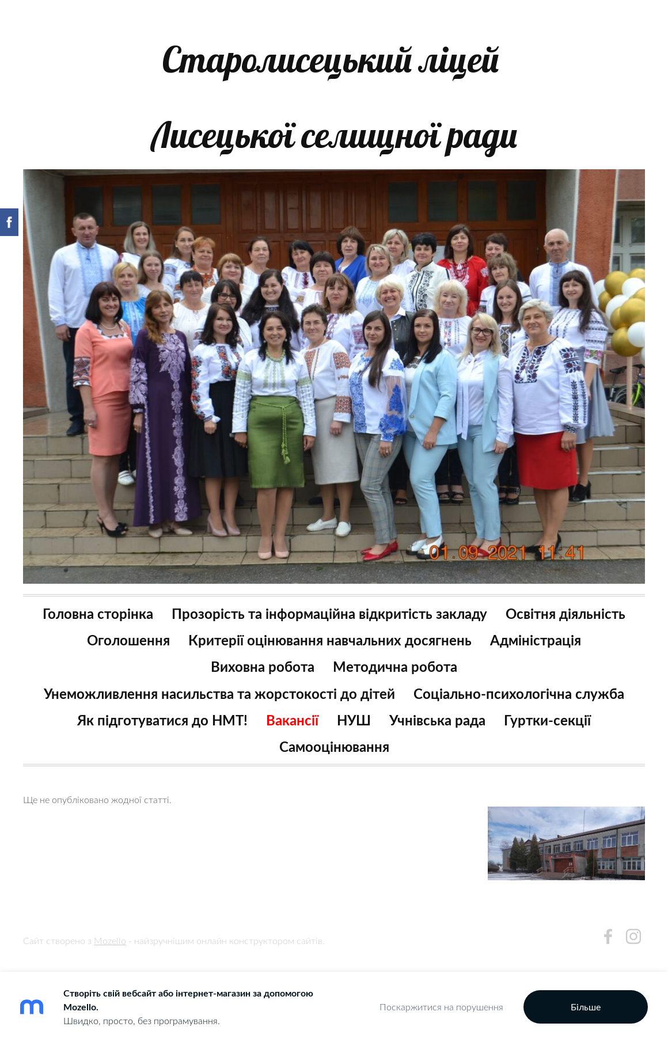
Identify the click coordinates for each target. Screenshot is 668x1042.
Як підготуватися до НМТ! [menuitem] (162, 719)
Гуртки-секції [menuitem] (547, 719)
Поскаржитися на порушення (441, 1007)
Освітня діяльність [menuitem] (565, 613)
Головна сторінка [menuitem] (98, 613)
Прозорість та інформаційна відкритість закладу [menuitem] (329, 613)
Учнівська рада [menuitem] (437, 719)
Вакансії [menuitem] (292, 719)
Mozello (110, 940)
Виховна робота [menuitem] (262, 666)
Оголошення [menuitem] (128, 639)
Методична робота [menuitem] (395, 666)
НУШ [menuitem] (354, 719)
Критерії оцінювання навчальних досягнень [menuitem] (330, 639)
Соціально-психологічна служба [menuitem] (518, 693)
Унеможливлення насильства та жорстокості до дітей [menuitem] (219, 693)
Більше (586, 1007)
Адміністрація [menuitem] (535, 639)
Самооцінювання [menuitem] (334, 746)
